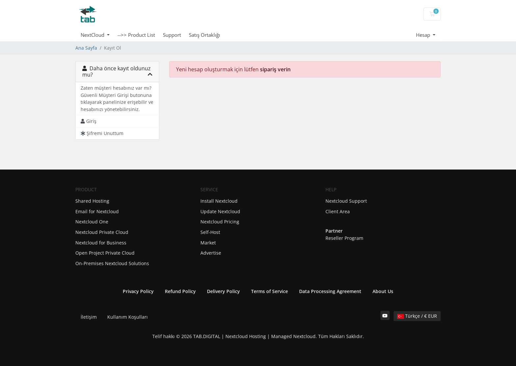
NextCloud (93, 35)
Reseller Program (344, 238)
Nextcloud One (91, 221)
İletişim (89, 317)
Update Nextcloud (220, 211)
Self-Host (210, 232)
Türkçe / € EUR (417, 316)
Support (172, 35)
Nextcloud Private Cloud (101, 232)
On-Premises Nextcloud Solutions (112, 263)
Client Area (337, 211)
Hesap (423, 35)
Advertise (210, 253)
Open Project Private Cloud (105, 253)
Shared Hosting (92, 201)
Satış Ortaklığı (204, 35)
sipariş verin (275, 69)
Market (208, 243)
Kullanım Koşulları (127, 317)
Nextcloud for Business (100, 243)
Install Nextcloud (219, 201)
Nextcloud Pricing (219, 221)
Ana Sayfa (86, 48)
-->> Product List (136, 35)
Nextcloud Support (346, 201)
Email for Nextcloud (97, 211)
